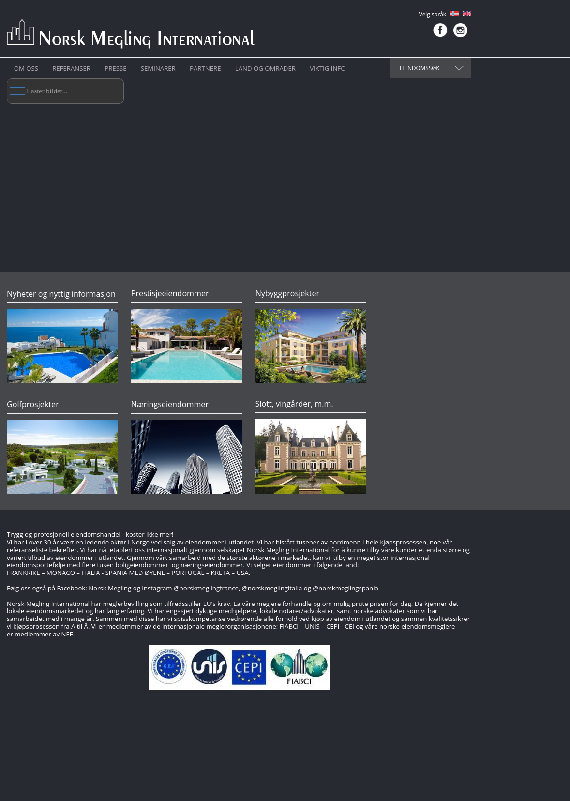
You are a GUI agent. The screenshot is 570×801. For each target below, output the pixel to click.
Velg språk (432, 14)
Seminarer (158, 68)
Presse (115, 68)
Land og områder (265, 68)
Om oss (26, 68)
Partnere (205, 68)
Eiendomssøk (419, 68)
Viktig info (327, 68)
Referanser (71, 68)
